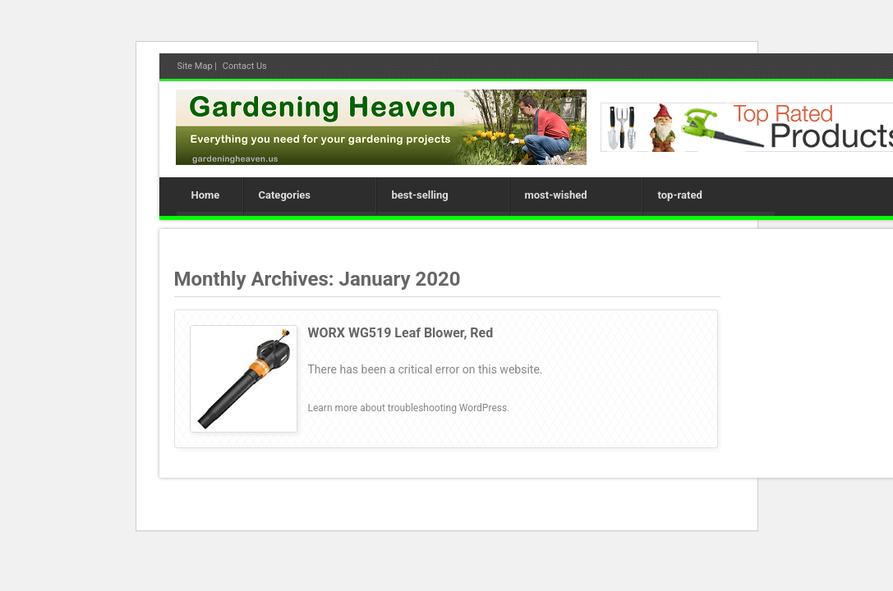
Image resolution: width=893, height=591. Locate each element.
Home (205, 195)
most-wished (556, 195)
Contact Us (245, 66)
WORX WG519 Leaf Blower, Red (401, 333)
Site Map (195, 66)
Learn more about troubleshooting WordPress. (409, 408)
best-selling (420, 195)
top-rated (680, 195)
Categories (285, 195)
